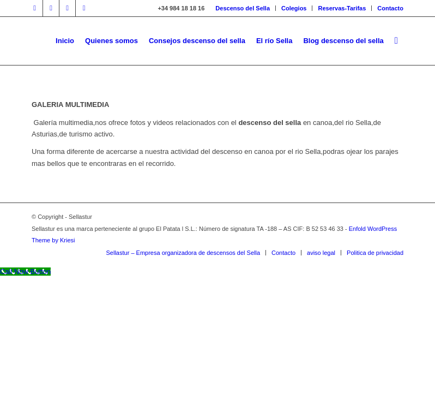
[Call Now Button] (25, 271)
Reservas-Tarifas (342, 8)
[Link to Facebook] (35, 8)
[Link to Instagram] (84, 8)
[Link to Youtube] (67, 8)
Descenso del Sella (242, 8)
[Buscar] (396, 41)
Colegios (293, 8)
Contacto (390, 8)
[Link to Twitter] (51, 8)
